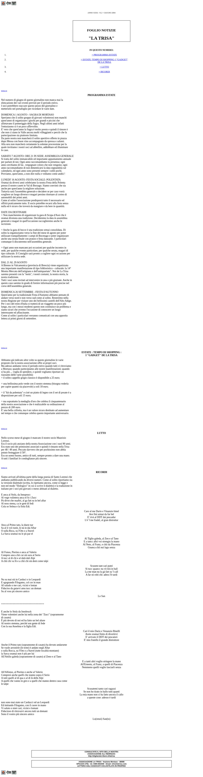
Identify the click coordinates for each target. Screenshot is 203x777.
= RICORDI (104, 71)
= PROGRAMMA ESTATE (104, 55)
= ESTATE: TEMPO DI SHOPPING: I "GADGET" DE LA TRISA (104, 60)
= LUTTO (104, 67)
